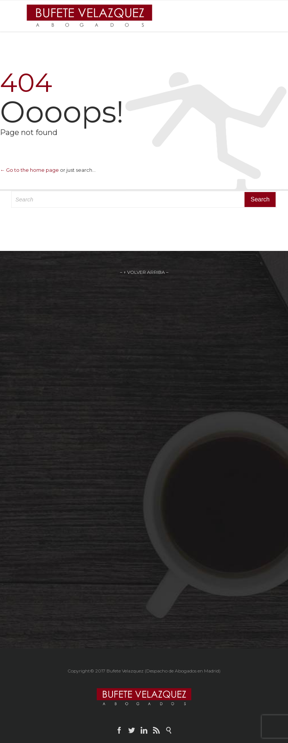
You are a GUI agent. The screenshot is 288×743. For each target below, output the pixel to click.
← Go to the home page (29, 170)
